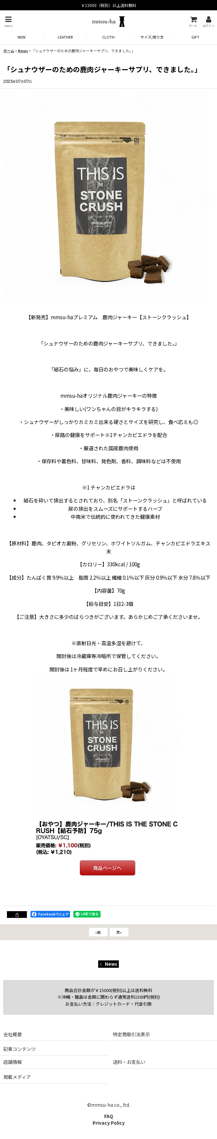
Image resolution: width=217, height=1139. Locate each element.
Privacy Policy (109, 1122)
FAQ (108, 1116)
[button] (8, 22)
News (108, 964)
